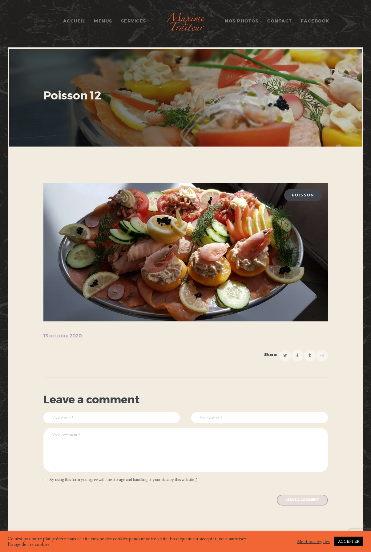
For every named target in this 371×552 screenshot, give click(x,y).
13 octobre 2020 (62, 335)
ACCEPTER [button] (349, 541)
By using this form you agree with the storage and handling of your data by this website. (123, 479)
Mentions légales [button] (313, 541)
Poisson (303, 195)
